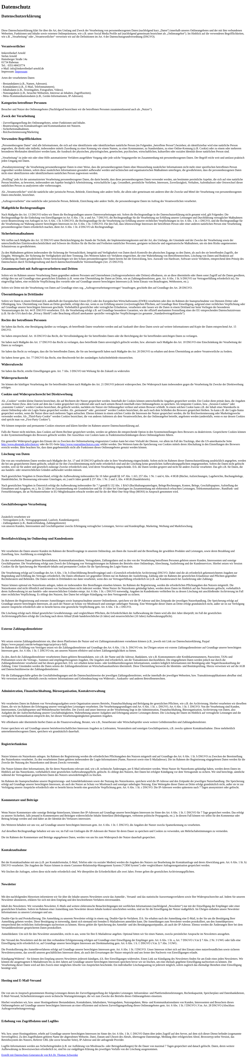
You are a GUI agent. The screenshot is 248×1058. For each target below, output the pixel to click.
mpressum (21, 71)
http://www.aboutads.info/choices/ (20, 444)
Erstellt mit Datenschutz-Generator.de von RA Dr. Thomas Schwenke (39, 1055)
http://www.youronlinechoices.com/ (80, 444)
